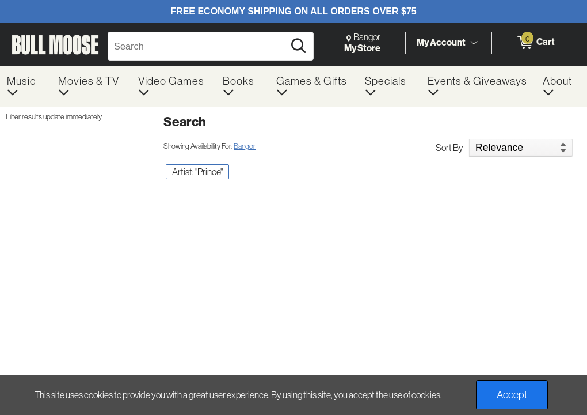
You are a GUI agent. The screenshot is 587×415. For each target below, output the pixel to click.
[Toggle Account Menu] (474, 43)
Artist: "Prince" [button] (197, 172)
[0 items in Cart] (535, 42)
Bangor (245, 146)
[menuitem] (25, 86)
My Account (441, 42)
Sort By (449, 147)
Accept (512, 395)
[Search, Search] (197, 46)
